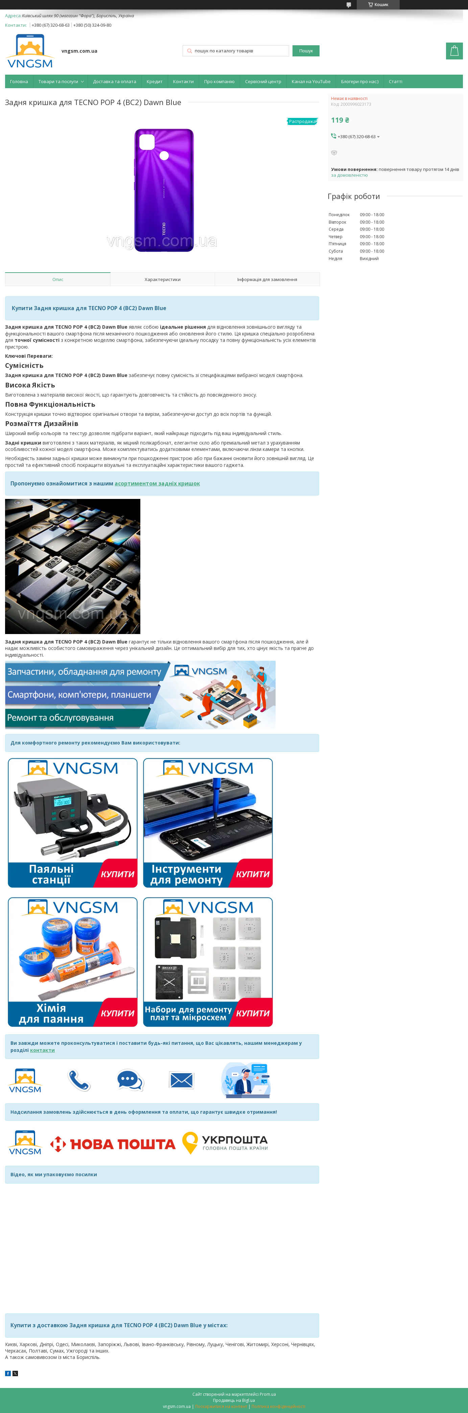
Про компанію (219, 81)
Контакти (183, 81)
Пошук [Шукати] (306, 50)
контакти (42, 1050)
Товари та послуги (58, 81)
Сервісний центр (263, 81)
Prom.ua (268, 1394)
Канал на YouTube (311, 81)
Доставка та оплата (114, 81)
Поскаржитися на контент (221, 1406)
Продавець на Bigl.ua (234, 1400)
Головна (19, 81)
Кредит (155, 81)
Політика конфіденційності (278, 1406)
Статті (395, 81)
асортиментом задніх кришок (157, 483)
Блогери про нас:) (359, 81)
